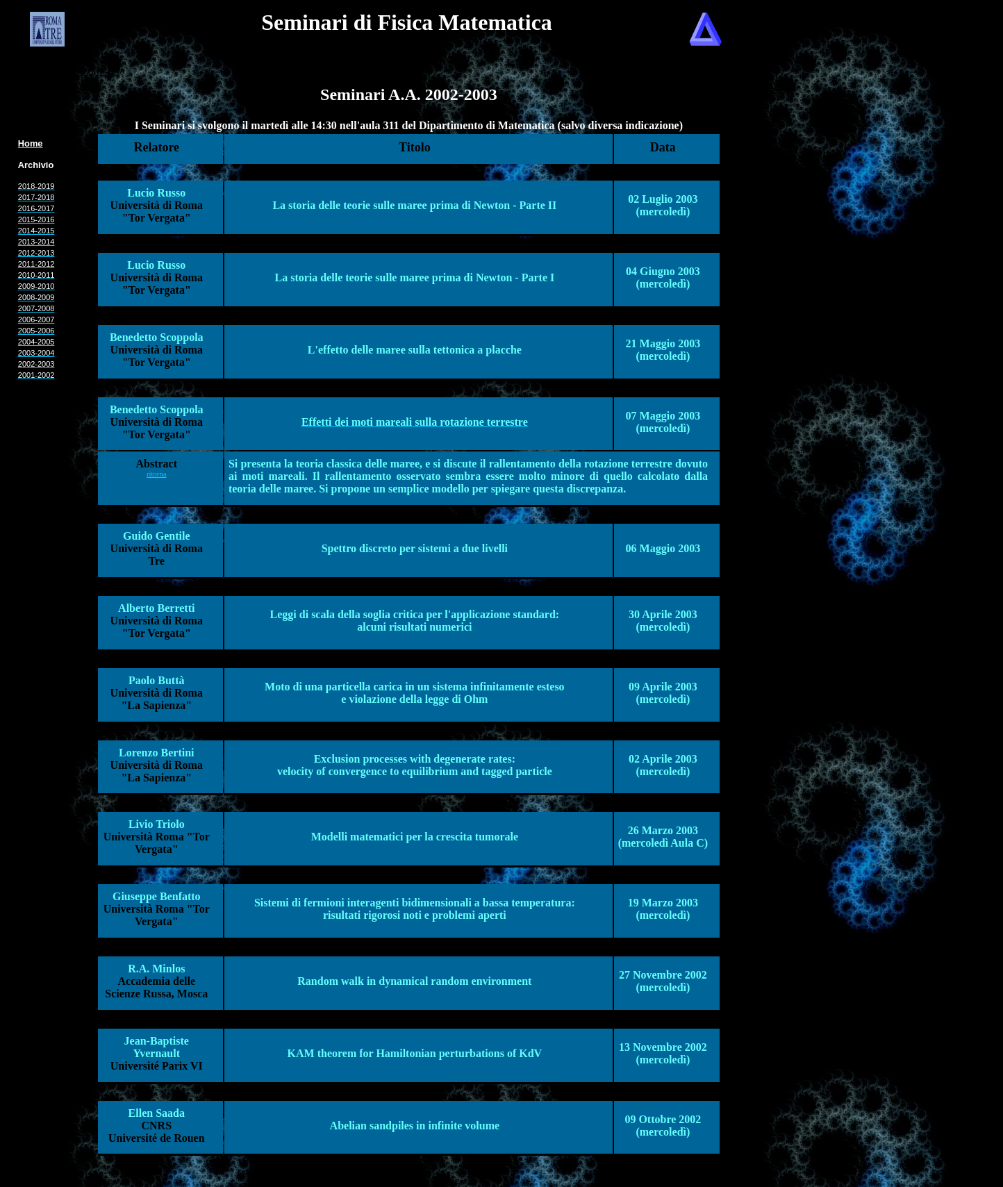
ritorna (156, 474)
